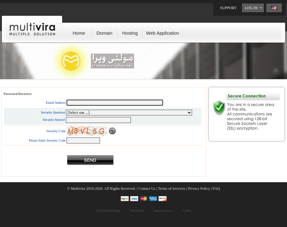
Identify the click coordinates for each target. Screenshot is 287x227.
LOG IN (251, 8)
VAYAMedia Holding (108, 210)
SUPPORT (228, 8)
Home (79, 33)
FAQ (216, 188)
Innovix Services (163, 210)
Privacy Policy (199, 188)
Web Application (162, 33)
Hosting (130, 33)
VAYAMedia (137, 210)
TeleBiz (186, 210)
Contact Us (146, 188)
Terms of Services (171, 188)
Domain (105, 33)
